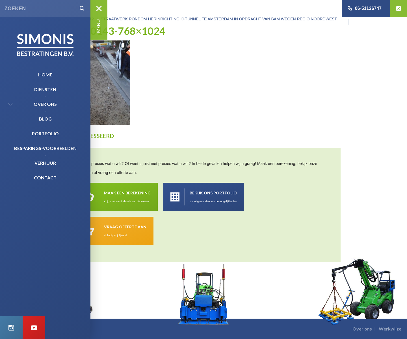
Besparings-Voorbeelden (45, 148)
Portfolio (45, 133)
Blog (45, 118)
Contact (45, 177)
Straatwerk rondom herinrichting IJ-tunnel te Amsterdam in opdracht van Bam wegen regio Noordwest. (219, 19)
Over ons (45, 104)
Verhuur (45, 163)
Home (45, 74)
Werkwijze (390, 328)
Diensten (45, 89)
